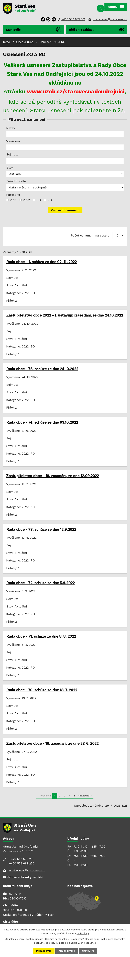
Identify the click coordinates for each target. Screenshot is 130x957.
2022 (26, 200)
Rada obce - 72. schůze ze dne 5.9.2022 (40, 583)
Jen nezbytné (66, 950)
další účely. (83, 933)
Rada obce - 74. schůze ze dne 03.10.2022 (42, 422)
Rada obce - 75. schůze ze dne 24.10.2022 (42, 369)
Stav (9, 167)
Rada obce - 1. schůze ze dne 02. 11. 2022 (41, 262)
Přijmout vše (43, 950)
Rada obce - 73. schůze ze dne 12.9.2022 (41, 529)
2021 (13, 200)
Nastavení (88, 950)
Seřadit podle (16, 181)
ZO (50, 200)
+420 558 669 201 (73, 19)
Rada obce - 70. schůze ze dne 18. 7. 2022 (41, 690)
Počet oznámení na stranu (90, 235)
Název (10, 128)
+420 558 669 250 (21, 863)
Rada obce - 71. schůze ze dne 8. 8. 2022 (41, 636)
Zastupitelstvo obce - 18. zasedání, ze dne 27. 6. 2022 (52, 743)
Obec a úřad (25, 42)
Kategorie (13, 194)
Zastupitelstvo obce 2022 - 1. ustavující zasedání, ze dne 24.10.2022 (64, 315)
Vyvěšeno (13, 141)
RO (39, 200)
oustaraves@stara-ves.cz (110, 19)
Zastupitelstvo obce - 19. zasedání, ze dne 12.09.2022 (52, 476)
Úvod (6, 42)
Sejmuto (12, 154)
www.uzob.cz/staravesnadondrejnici (75, 91)
